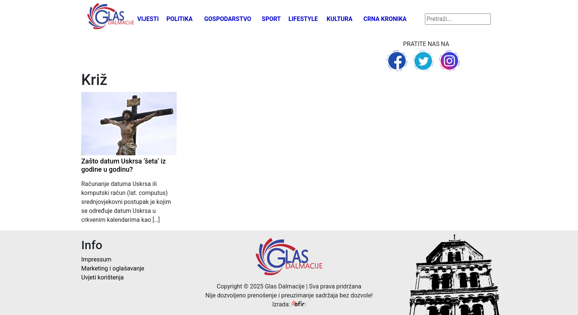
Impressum (96, 259)
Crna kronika (385, 18)
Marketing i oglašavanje (112, 268)
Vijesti (148, 18)
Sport (271, 18)
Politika (179, 18)
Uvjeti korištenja (102, 277)
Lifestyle (303, 18)
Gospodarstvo (227, 18)
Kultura (340, 18)
